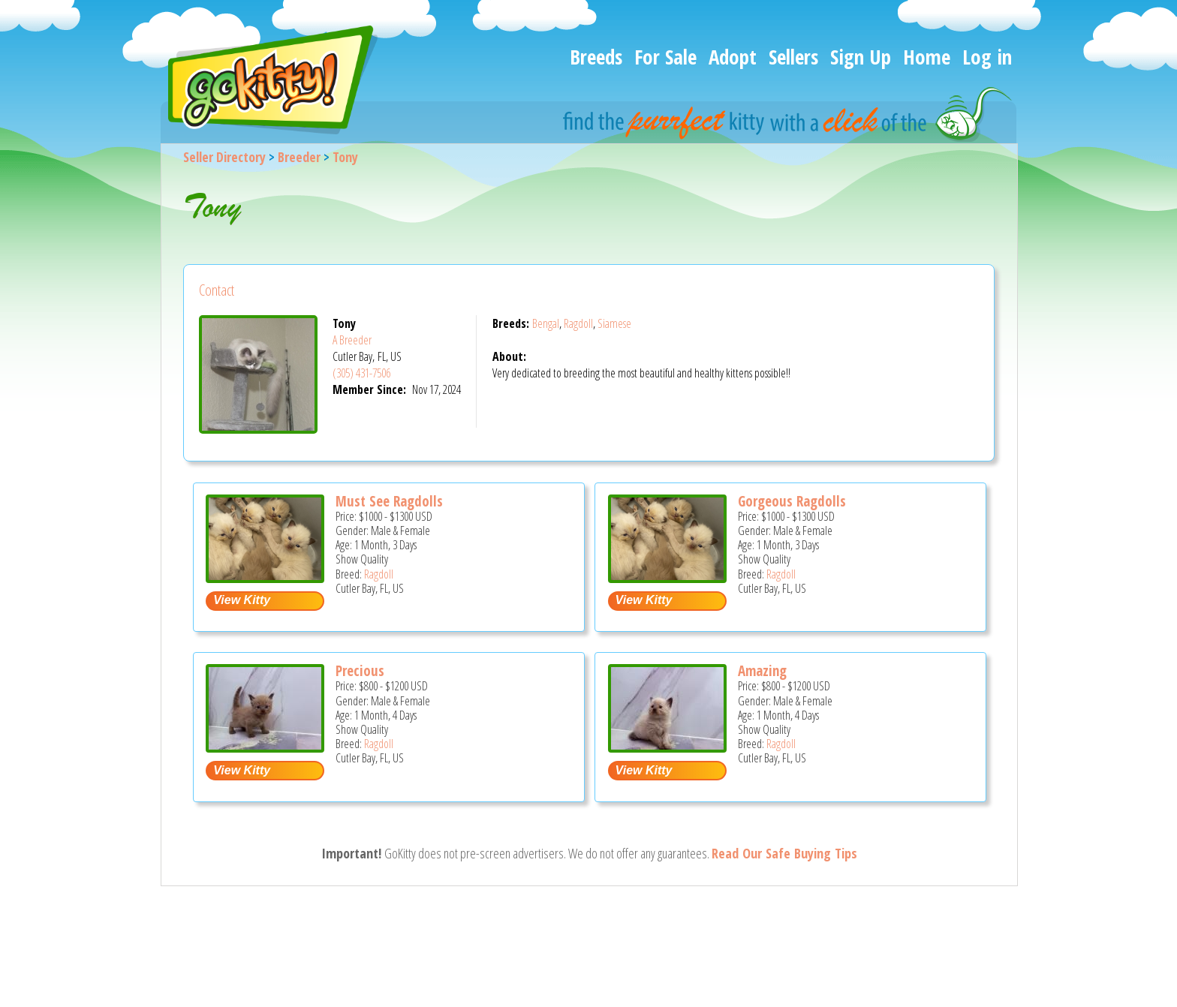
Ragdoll (578, 323)
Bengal (545, 323)
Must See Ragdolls (389, 501)
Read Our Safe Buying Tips (784, 853)
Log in (987, 57)
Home (926, 57)
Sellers (793, 57)
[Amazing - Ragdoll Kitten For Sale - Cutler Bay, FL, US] (667, 747)
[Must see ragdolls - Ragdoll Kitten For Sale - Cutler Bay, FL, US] (265, 577)
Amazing (762, 671)
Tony (345, 157)
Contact (216, 290)
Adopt (733, 57)
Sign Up (860, 57)
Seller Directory (224, 157)
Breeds (596, 57)
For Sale (665, 57)
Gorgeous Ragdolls (792, 501)
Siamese (614, 323)
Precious (360, 671)
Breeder (299, 157)
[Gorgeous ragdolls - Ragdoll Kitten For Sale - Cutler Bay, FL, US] (667, 577)
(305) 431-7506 (361, 373)
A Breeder (352, 340)
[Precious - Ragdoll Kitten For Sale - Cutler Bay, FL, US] (265, 747)
